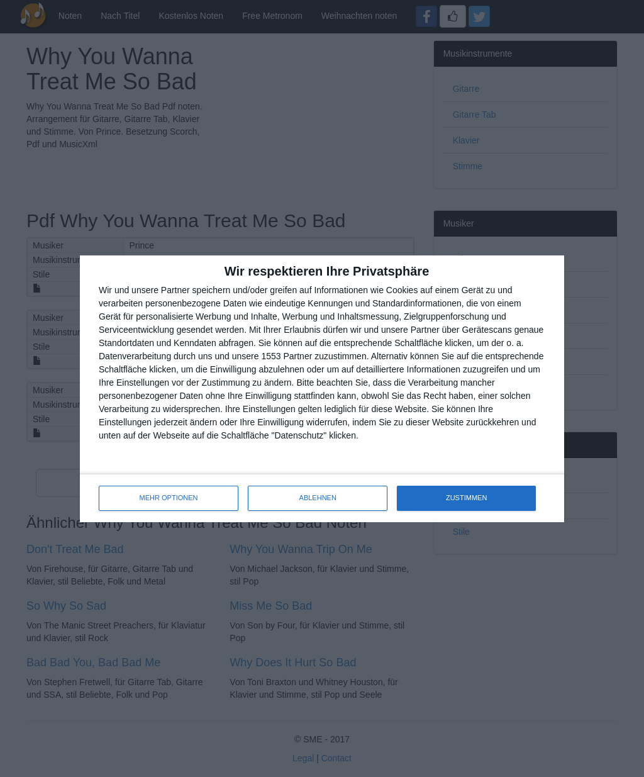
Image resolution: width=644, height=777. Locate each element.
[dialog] (322, 388)
